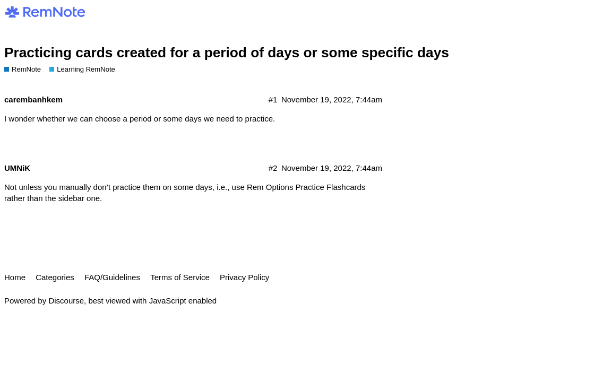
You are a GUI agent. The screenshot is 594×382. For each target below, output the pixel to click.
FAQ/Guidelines (112, 277)
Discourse (66, 300)
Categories (55, 277)
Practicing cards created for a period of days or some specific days (226, 52)
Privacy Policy (244, 277)
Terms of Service (180, 277)
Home (14, 277)
